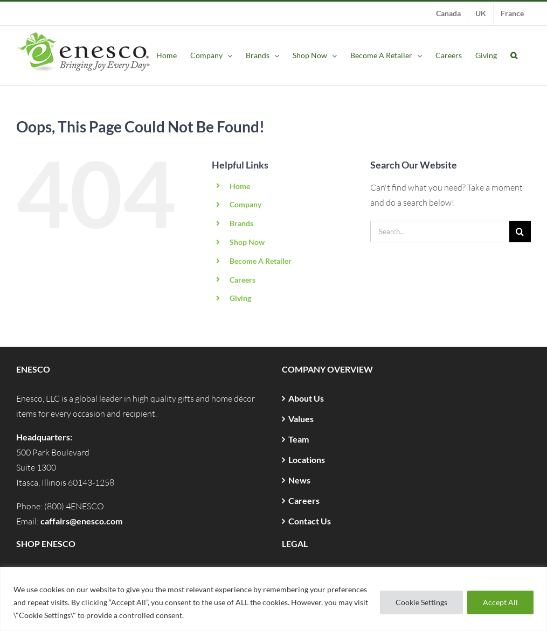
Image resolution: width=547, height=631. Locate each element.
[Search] (520, 231)
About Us (306, 398)
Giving (240, 298)
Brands (241, 223)
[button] (513, 55)
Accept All (500, 602)
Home (240, 186)
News (299, 480)
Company (245, 204)
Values (301, 418)
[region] (273, 599)
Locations (306, 459)
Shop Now (247, 242)
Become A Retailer (261, 260)
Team (298, 439)
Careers (242, 279)
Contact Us (309, 521)
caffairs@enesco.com (81, 521)
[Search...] (439, 231)
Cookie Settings (421, 602)
